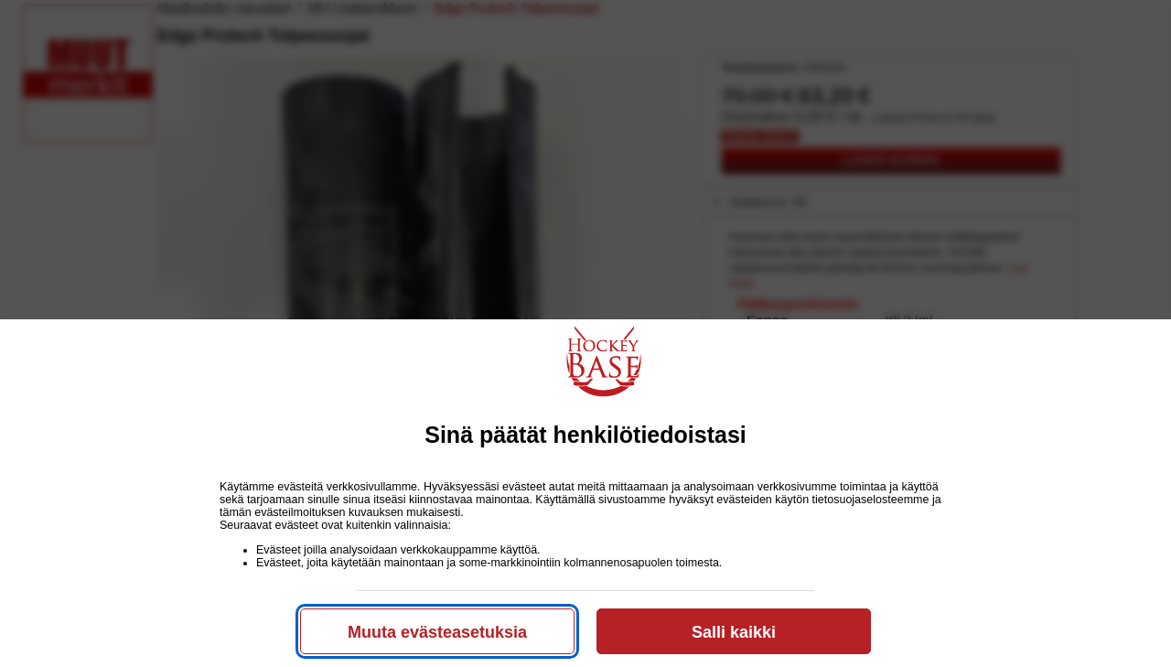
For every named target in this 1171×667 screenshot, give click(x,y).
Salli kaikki (734, 632)
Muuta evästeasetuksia (437, 632)
